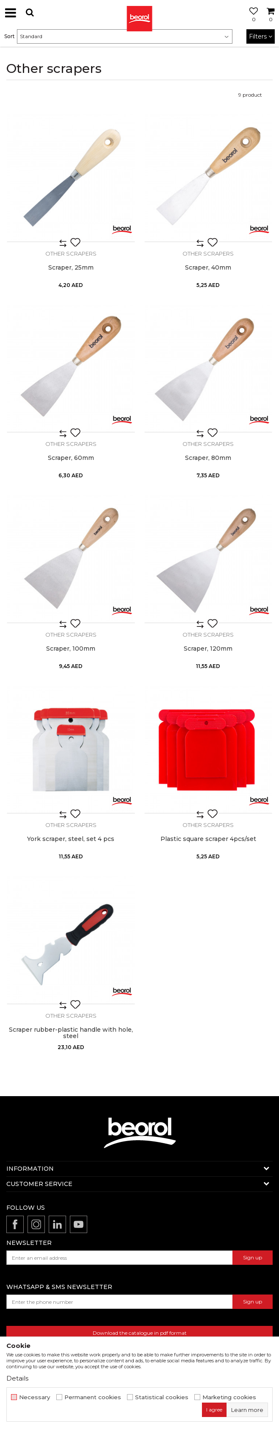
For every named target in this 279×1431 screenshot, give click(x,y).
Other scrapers (71, 253)
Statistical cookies (161, 1397)
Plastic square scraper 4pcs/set (208, 839)
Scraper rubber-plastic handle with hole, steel (71, 1033)
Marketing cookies (229, 1397)
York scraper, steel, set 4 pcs (70, 839)
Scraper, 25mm (71, 267)
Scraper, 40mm (208, 267)
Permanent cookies (92, 1397)
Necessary (34, 1397)
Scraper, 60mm (71, 458)
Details (17, 1378)
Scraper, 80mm (208, 458)
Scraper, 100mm (70, 649)
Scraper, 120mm (208, 649)
